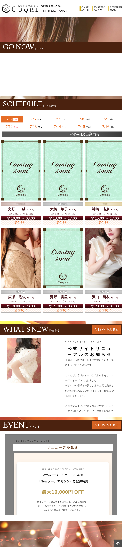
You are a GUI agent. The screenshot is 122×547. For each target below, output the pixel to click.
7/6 (36, 119)
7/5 (12, 119)
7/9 (108, 119)
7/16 (108, 126)
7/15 (84, 126)
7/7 (60, 119)
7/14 (60, 126)
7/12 (12, 126)
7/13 (36, 126)
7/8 (84, 119)
